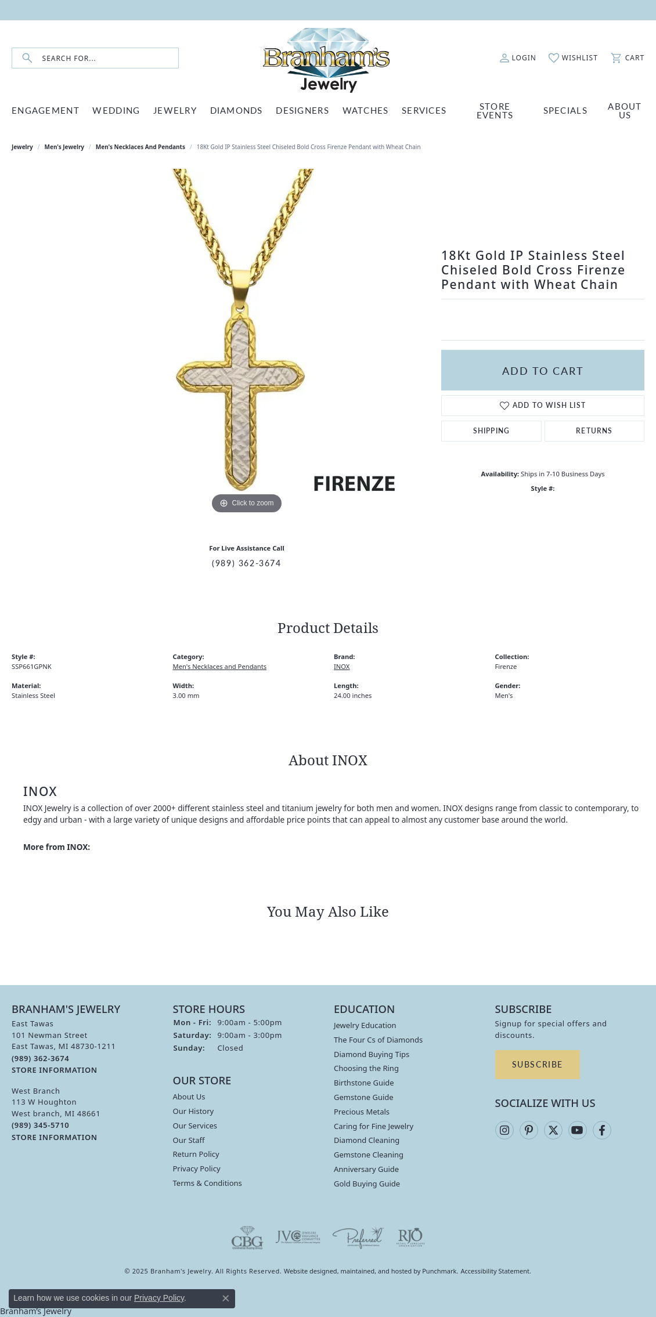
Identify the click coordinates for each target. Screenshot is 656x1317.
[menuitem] (247, 1237)
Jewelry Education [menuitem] (365, 1025)
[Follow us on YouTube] (577, 1130)
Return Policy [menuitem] (196, 1154)
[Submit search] (27, 58)
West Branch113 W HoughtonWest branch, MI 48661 (56, 1113)
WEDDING (116, 110)
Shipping (491, 431)
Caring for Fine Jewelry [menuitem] (373, 1126)
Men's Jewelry (65, 147)
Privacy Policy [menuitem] (197, 1168)
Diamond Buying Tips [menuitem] (371, 1054)
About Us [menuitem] (189, 1096)
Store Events (495, 110)
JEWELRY (175, 110)
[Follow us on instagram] (504, 1130)
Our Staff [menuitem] (189, 1139)
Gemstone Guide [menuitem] (364, 1097)
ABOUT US (624, 110)
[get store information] (55, 1069)
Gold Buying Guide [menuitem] (367, 1183)
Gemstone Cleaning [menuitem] (368, 1154)
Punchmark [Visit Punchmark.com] (439, 1271)
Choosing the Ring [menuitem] (366, 1068)
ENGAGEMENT (46, 110)
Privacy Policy (159, 1297)
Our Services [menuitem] (195, 1125)
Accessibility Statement (495, 1271)
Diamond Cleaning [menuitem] (366, 1140)
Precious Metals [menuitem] (362, 1111)
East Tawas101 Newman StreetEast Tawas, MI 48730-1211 (64, 1046)
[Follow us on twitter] (553, 1130)
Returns (594, 431)
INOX (341, 666)
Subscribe (537, 1064)
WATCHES (366, 110)
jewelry (22, 147)
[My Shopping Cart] (627, 58)
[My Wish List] (573, 58)
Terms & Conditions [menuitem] (207, 1183)
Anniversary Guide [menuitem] (366, 1169)
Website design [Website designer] (307, 1271)
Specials (565, 110)
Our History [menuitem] (193, 1111)
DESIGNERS (302, 110)
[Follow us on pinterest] (529, 1130)
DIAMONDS (236, 110)
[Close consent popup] (225, 1298)
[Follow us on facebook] (602, 1130)
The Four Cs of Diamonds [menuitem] (378, 1039)
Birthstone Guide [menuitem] (364, 1082)
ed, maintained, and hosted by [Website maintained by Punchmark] (376, 1271)
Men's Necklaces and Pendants (140, 147)
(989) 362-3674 (246, 563)
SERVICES (424, 110)
